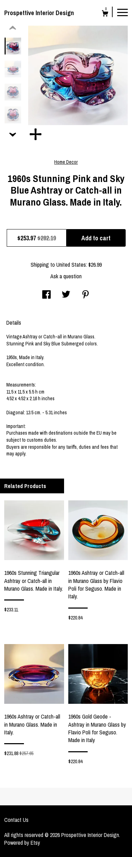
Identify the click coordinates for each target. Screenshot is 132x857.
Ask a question (66, 276)
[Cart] (105, 14)
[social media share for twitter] (66, 295)
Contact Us (16, 820)
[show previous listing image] (12, 28)
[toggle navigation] (122, 12)
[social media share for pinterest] (85, 295)
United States (71, 264)
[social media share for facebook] (46, 295)
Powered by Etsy (22, 842)
